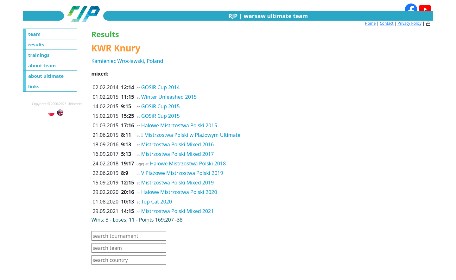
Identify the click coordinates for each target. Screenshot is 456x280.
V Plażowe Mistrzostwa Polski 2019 (182, 173)
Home (370, 23)
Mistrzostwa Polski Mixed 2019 (177, 182)
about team (42, 65)
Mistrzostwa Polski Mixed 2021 (177, 211)
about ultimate (46, 76)
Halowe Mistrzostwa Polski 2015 (179, 125)
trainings (38, 55)
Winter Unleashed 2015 (169, 96)
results (36, 44)
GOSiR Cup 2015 (160, 106)
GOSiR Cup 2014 (160, 87)
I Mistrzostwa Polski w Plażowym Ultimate (190, 134)
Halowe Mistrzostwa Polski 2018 (188, 163)
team (34, 34)
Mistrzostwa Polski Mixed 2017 (177, 153)
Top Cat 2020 (156, 201)
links (34, 86)
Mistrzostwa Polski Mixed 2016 (177, 144)
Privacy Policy (409, 23)
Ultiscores (75, 104)
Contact (386, 23)
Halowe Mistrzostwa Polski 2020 (179, 192)
